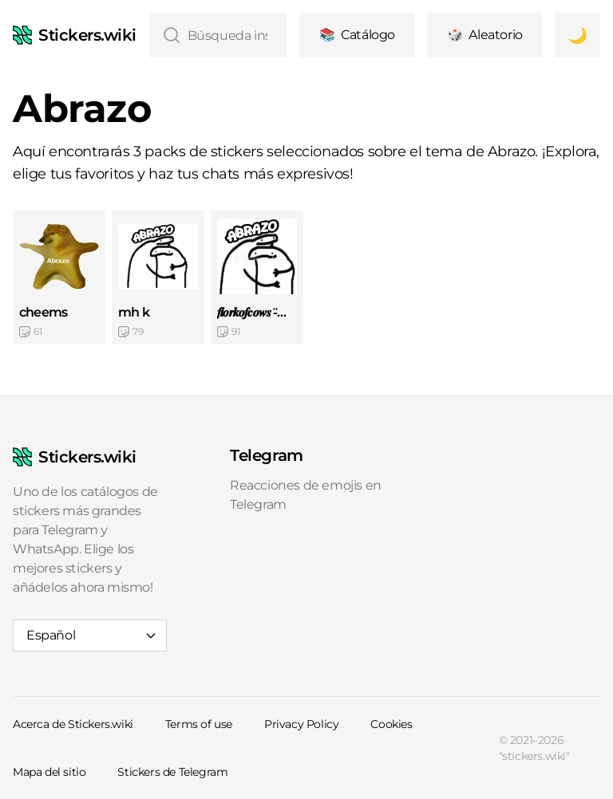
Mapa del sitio (49, 772)
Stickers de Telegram (172, 772)
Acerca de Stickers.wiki (73, 724)
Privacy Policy (301, 724)
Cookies (391, 724)
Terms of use (198, 724)
